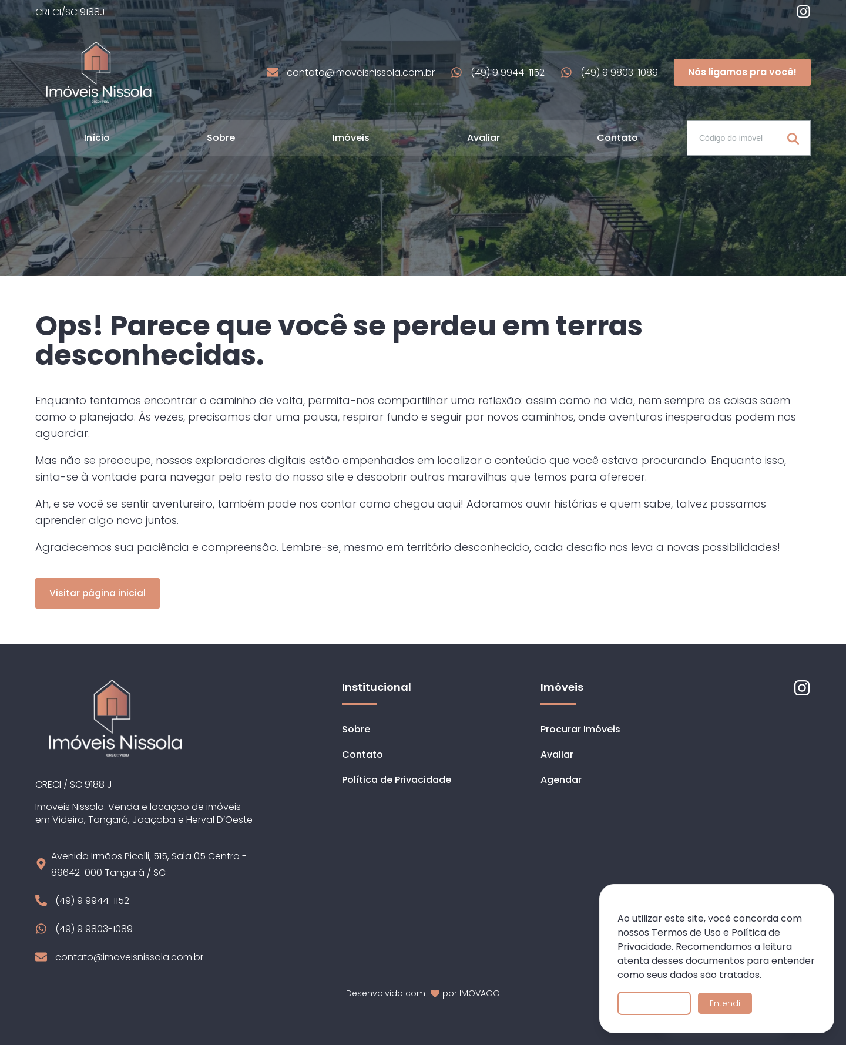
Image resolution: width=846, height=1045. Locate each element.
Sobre (221, 138)
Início (97, 138)
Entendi (725, 1003)
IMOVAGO (479, 993)
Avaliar (483, 138)
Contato (617, 138)
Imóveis (351, 138)
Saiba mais (654, 1003)
